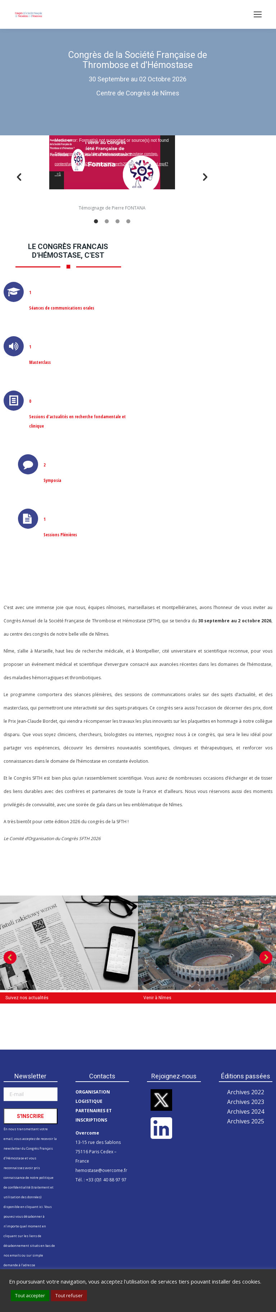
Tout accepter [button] (30, 1295)
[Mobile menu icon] (257, 14)
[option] (112, 174)
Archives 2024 (245, 1111)
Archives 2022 (245, 1092)
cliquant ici (34, 1206)
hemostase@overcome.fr (101, 1170)
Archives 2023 (245, 1102)
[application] (112, 162)
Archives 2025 (245, 1121)
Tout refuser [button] (69, 1295)
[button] (19, 177)
